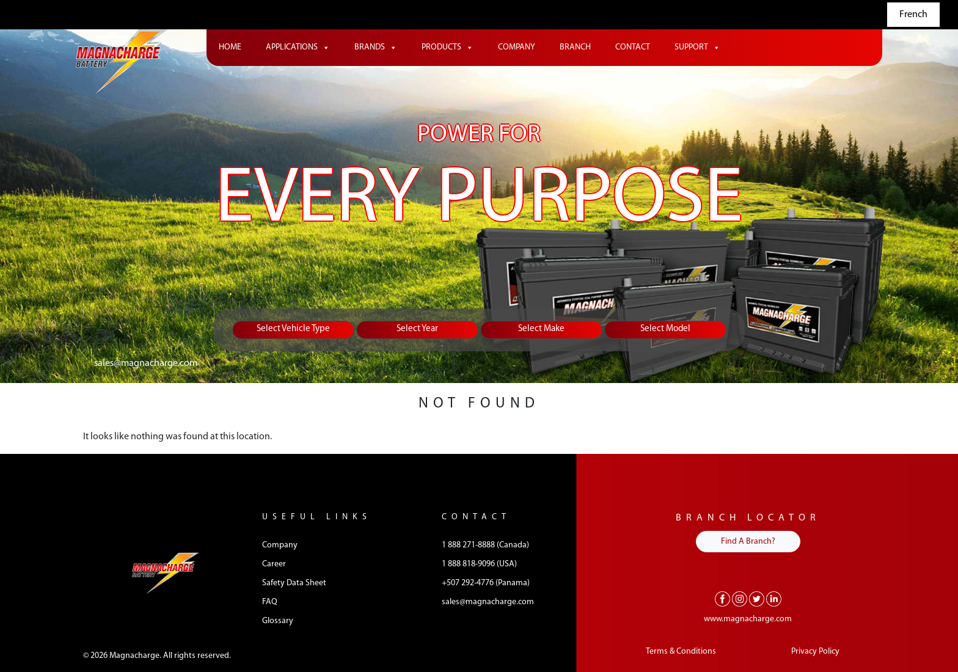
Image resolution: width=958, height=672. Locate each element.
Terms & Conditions (681, 651)
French (913, 15)
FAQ (269, 602)
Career (274, 564)
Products (448, 47)
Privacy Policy (815, 651)
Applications (298, 47)
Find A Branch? (748, 541)
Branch (575, 47)
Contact (632, 47)
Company (516, 47)
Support (697, 47)
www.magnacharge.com (748, 619)
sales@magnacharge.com (145, 363)
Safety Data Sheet (294, 583)
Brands (375, 47)
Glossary (277, 621)
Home (230, 47)
